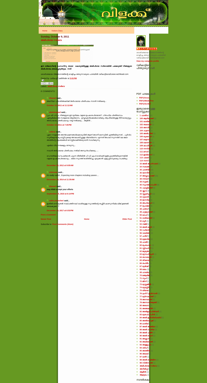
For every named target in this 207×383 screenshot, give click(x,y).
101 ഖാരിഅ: (145, 121)
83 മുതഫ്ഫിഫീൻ (147, 314)
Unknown (53, 172)
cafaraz (52, 132)
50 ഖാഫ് (143, 215)
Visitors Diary (57, 31)
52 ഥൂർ (143, 221)
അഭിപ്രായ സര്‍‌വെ (51, 40)
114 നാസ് (144, 161)
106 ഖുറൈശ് (145, 136)
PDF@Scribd (145, 104)
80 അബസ (144, 305)
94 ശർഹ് (144, 348)
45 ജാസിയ (144, 200)
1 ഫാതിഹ (144, 115)
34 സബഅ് (144, 167)
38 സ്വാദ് (144, 179)
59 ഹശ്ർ (144, 242)
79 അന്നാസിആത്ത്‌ (148, 302)
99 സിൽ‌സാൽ (146, 363)
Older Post (127, 219)
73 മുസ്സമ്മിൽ (145, 284)
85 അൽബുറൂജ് (146, 321)
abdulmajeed (55, 112)
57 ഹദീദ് (143, 236)
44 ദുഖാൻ (144, 197)
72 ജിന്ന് (143, 281)
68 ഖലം (143, 269)
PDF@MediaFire (146, 101)
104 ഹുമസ (145, 131)
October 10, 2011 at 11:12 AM (59, 105)
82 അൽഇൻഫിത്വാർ (149, 311)
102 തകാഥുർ (145, 124)
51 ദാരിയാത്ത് (146, 218)
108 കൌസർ (145, 143)
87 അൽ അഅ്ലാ (147, 326)
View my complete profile (147, 61)
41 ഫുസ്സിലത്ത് (146, 188)
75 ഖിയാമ (144, 290)
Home (44, 31)
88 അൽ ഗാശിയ (147, 330)
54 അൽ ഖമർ (146, 227)
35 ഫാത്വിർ (145, 170)
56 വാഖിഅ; (145, 233)
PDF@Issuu (144, 98)
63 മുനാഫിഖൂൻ (147, 254)
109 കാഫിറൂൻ (146, 146)
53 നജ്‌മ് (143, 224)
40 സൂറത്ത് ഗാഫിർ (148, 185)
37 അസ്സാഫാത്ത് (147, 176)
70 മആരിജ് (145, 275)
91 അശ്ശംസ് (145, 339)
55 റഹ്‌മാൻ (145, 230)
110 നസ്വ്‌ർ (145, 149)
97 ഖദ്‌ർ (143, 357)
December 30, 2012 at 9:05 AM (60, 165)
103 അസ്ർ (145, 127)
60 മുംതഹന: (145, 245)
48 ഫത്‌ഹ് (144, 209)
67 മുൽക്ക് (144, 266)
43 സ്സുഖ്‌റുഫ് (145, 194)
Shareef (52, 98)
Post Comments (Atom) (62, 224)
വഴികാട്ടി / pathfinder (148, 49)
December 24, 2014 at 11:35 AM (60, 179)
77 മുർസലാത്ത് (146, 296)
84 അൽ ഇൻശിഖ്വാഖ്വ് (150, 318)
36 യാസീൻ (145, 173)
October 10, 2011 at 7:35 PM (59, 125)
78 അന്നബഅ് (146, 299)
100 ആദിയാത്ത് (146, 118)
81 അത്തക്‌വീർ (146, 308)
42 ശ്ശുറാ (143, 191)
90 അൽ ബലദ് (146, 336)
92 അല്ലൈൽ (146, 342)
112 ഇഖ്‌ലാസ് (146, 155)
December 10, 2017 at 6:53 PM (60, 210)
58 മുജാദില (145, 239)
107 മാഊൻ (145, 139)
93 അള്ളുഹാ (145, 345)
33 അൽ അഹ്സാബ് (149, 164)
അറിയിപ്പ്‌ (144, 369)
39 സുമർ (144, 182)
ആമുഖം (143, 375)
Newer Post (46, 219)
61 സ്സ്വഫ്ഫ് (145, 248)
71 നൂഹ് (143, 278)
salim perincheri (56, 201)
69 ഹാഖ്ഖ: (144, 272)
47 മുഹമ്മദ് (144, 206)
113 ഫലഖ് (144, 158)
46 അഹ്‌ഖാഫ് (146, 203)
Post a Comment (48, 215)
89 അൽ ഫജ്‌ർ (146, 333)
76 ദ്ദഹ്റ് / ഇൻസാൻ (148, 293)
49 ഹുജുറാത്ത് (146, 212)
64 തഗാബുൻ (145, 257)
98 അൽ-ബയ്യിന (148, 360)
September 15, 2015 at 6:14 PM (60, 194)
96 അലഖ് (144, 354)
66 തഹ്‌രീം (144, 263)
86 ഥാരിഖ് (144, 324)
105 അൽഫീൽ (146, 133)
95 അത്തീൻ (145, 351)
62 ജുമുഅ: (145, 251)
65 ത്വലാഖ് (145, 260)
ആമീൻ (143, 372)
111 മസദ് (144, 152)
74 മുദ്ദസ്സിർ (144, 287)
